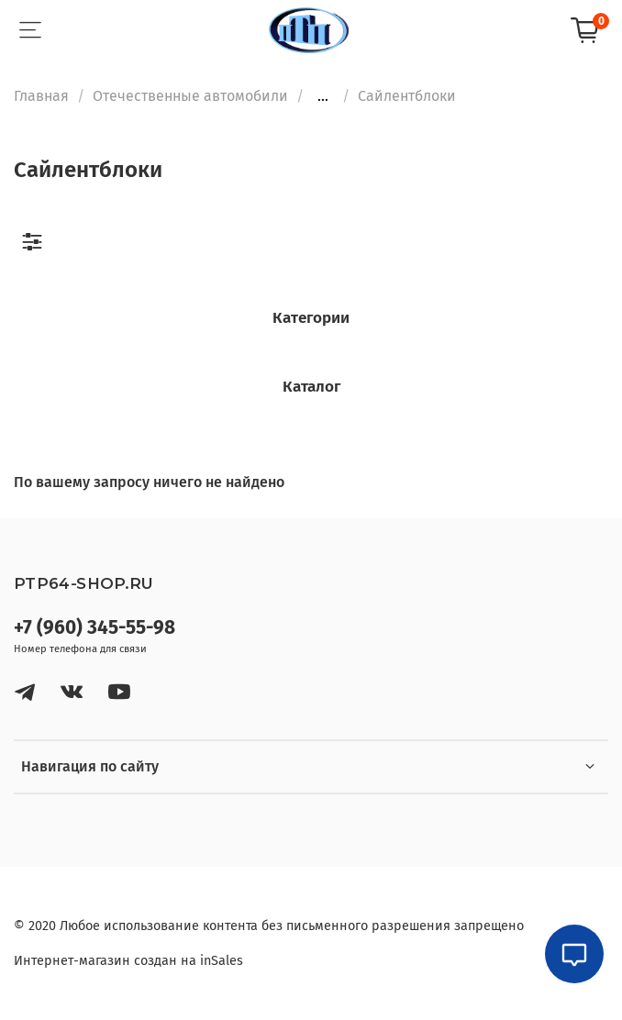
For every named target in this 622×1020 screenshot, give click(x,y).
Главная (41, 96)
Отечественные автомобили (190, 96)
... (322, 96)
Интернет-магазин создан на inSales (128, 961)
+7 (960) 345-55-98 (94, 627)
